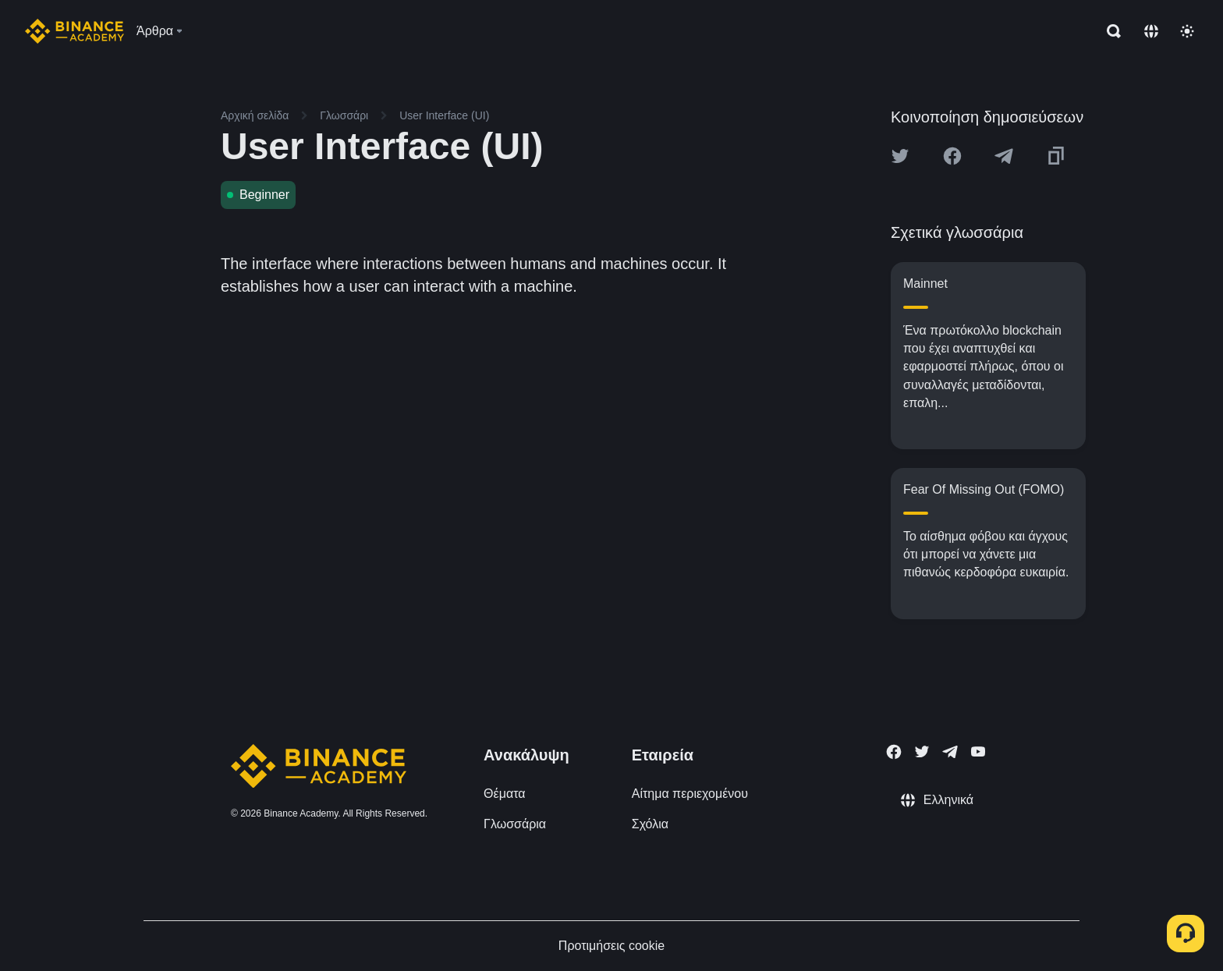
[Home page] (74, 31)
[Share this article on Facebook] (952, 156)
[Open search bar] (1109, 31)
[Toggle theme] (1187, 31)
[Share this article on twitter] (900, 156)
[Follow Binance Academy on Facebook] (894, 752)
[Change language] (1151, 31)
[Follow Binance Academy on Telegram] (950, 752)
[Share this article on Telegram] (1003, 156)
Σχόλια (650, 824)
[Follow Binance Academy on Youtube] (978, 751)
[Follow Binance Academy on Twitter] (922, 752)
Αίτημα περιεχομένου (690, 793)
